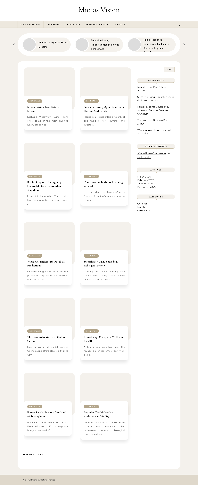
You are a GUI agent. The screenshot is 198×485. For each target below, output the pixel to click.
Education (73, 24)
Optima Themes (47, 480)
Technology (54, 24)
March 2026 (144, 176)
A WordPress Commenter (151, 153)
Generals (120, 24)
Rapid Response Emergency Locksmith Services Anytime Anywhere (44, 186)
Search (169, 69)
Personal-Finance (97, 24)
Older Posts (33, 454)
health (141, 207)
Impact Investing (30, 24)
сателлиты (143, 210)
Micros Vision (99, 9)
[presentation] (14, 44)
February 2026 (145, 180)
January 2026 (145, 183)
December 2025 (146, 187)
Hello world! (144, 157)
